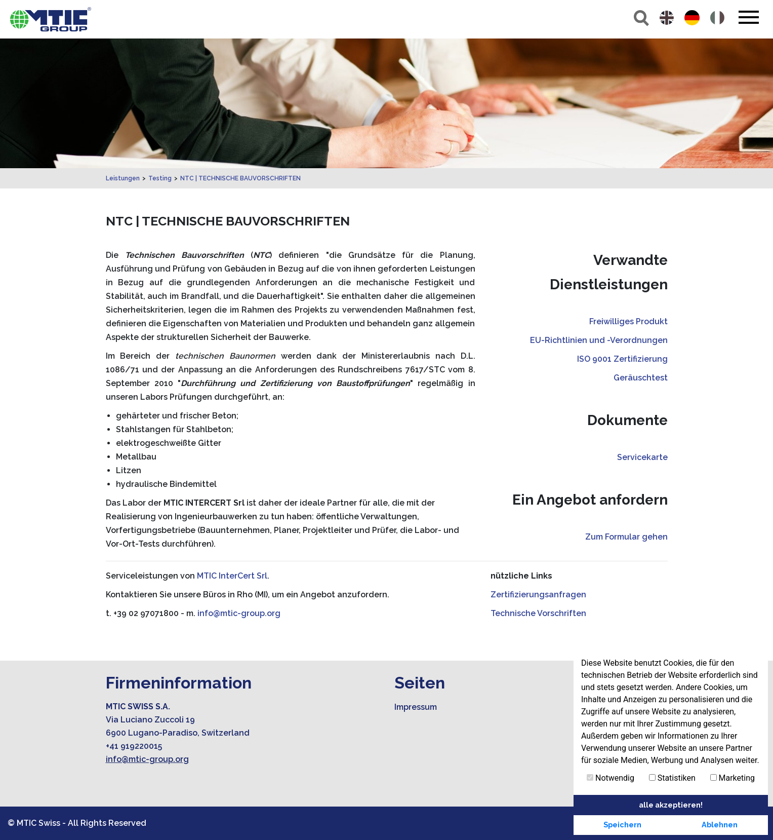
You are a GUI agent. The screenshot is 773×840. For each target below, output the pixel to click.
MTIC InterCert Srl (232, 576)
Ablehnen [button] (720, 824)
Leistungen (123, 178)
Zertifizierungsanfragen (538, 594)
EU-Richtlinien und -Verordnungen (599, 340)
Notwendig (610, 778)
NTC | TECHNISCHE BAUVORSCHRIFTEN (240, 178)
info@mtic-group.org (238, 613)
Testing (160, 178)
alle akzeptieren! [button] (671, 804)
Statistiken (672, 778)
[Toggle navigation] (748, 17)
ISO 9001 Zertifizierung (622, 359)
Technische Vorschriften (538, 613)
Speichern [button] (622, 824)
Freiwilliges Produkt (628, 321)
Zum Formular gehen (626, 537)
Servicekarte (642, 457)
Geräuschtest (641, 378)
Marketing (732, 778)
